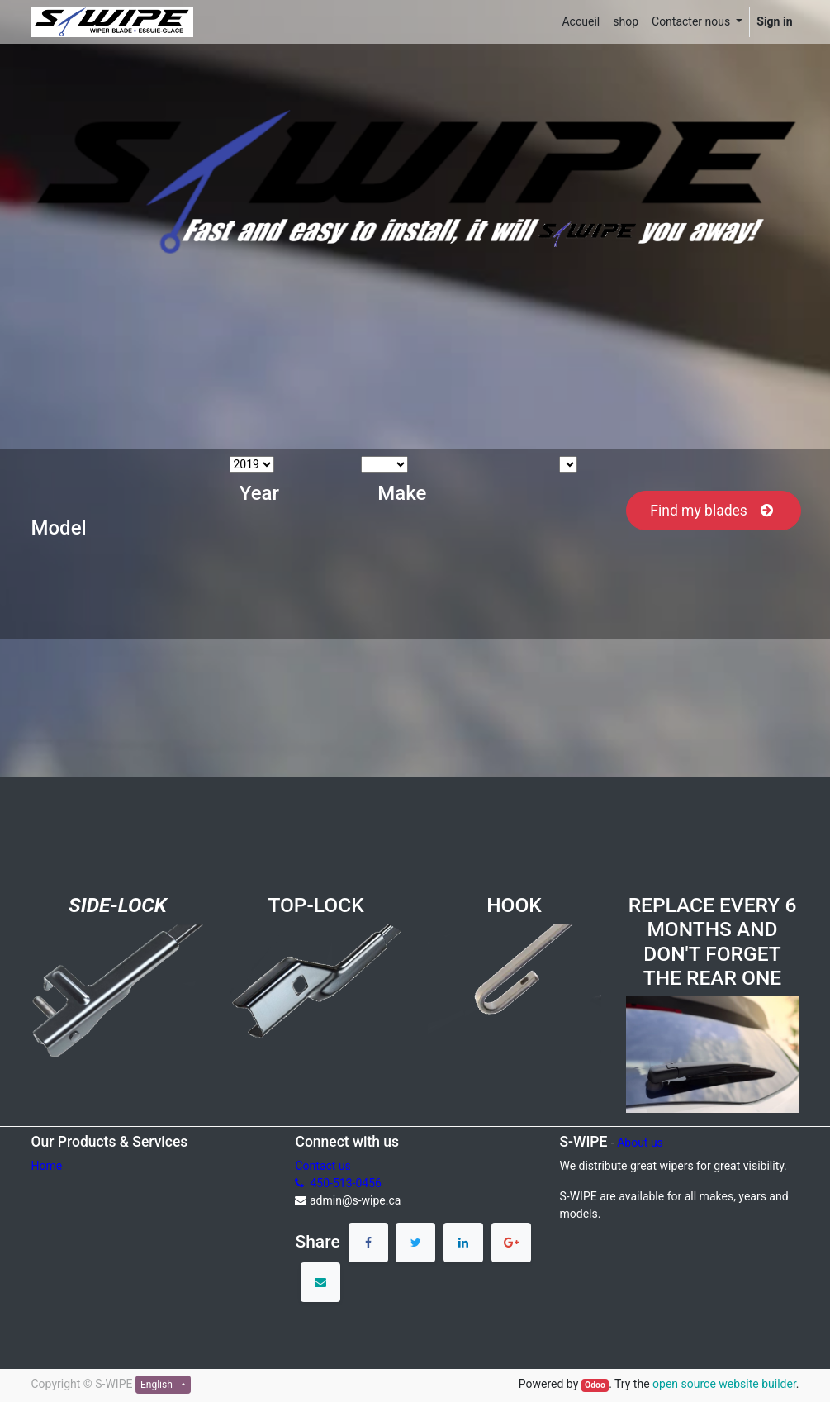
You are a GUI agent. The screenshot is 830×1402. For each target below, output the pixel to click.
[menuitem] (580, 22)
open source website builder (724, 1383)
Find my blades (713, 510)
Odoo (595, 1385)
